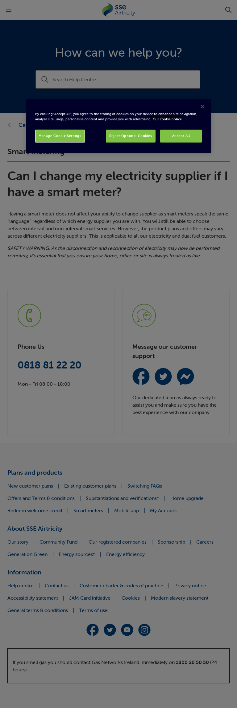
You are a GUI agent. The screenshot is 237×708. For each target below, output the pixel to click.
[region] (118, 126)
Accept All (181, 136)
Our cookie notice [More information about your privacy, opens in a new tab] (167, 119)
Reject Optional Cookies (130, 136)
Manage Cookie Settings (60, 136)
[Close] (202, 106)
